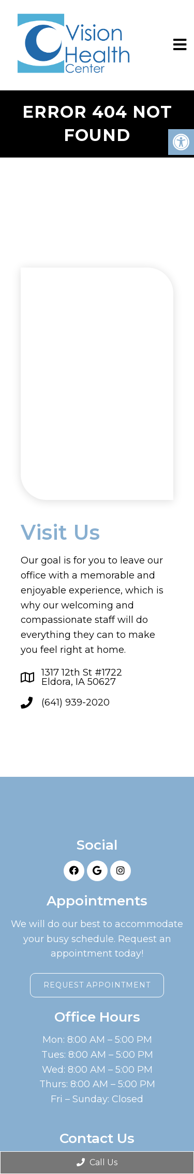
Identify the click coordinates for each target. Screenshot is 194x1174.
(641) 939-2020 (75, 702)
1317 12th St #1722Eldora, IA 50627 (81, 677)
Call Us (97, 1162)
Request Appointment (97, 985)
